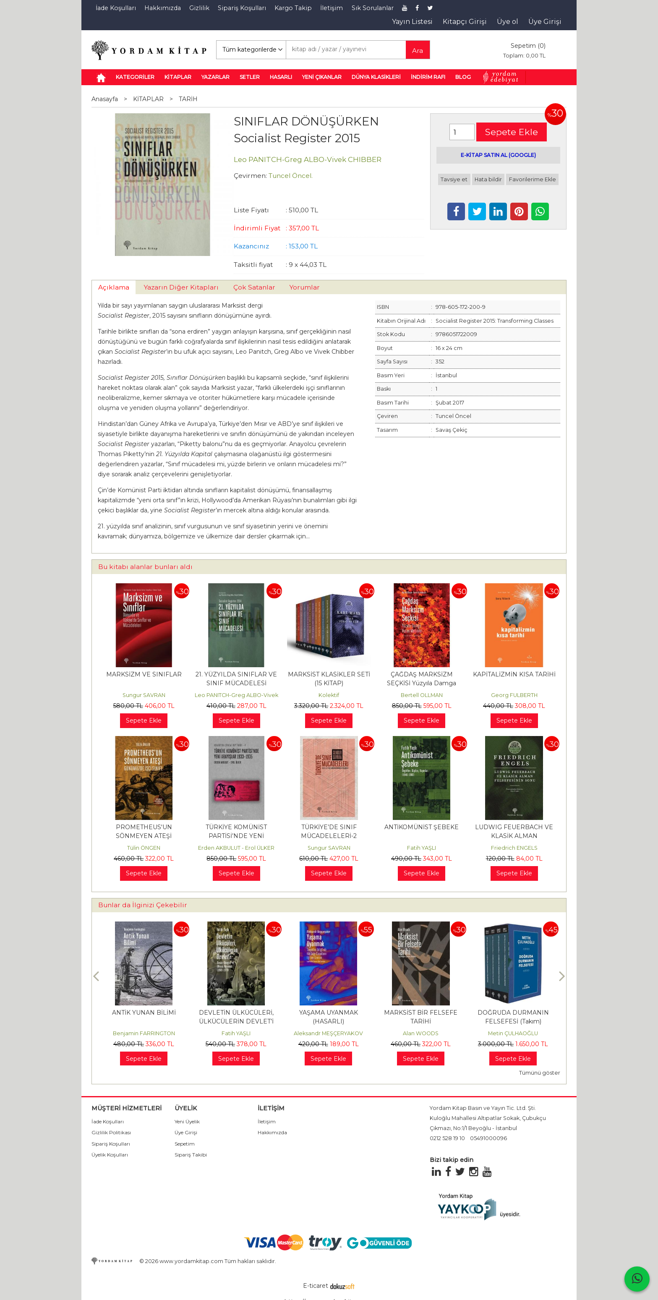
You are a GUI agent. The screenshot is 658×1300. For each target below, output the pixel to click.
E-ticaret (315, 1286)
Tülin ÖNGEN (143, 848)
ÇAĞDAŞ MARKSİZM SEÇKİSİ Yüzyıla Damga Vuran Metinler (421, 683)
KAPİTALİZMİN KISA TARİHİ (514, 674)
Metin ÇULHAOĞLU (513, 1033)
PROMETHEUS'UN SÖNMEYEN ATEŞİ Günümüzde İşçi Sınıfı (143, 835)
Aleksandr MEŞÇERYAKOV (328, 1033)
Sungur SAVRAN (144, 695)
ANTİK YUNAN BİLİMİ (144, 1012)
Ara (417, 51)
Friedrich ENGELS (514, 848)
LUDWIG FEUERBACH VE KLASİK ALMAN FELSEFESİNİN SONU (514, 835)
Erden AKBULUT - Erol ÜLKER (236, 848)
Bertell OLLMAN (422, 695)
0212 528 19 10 (447, 1138)
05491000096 (488, 1138)
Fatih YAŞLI (421, 848)
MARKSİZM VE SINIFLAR (144, 674)
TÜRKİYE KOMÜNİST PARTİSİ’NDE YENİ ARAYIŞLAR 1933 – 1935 (236, 835)
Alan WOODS (421, 1033)
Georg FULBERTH (514, 695)
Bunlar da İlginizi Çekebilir (142, 905)
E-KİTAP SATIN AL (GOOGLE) (498, 155)
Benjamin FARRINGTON (144, 1033)
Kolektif (329, 695)
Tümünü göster (539, 1073)
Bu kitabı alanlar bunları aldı (145, 567)
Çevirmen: (250, 176)
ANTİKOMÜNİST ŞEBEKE (421, 827)
